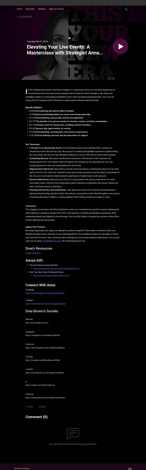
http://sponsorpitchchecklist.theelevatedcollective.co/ (56, 269)
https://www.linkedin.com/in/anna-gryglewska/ (46, 304)
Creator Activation (33, 253)
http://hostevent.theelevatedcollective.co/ (51, 276)
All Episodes (24, 17)
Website (41, 9)
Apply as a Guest (56, 9)
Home (19, 9)
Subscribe (30, 9)
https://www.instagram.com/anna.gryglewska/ (45, 293)
